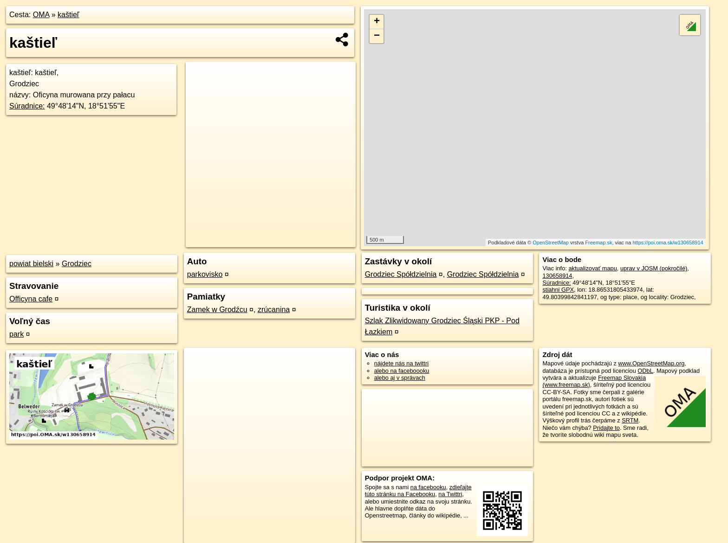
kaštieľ (68, 15)
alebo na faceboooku (401, 370)
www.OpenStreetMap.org (651, 363)
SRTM (630, 420)
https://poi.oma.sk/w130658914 (667, 242)
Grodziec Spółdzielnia (401, 274)
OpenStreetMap (551, 242)
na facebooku (428, 487)
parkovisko (204, 274)
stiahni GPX (558, 289)
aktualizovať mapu (592, 268)
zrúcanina (274, 309)
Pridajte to (606, 427)
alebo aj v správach (399, 377)
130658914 (557, 275)
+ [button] (377, 22)
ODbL (645, 370)
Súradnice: (27, 106)
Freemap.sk (598, 242)
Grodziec (76, 264)
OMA (41, 15)
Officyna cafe (30, 299)
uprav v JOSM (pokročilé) (653, 268)
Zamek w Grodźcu (217, 309)
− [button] (377, 36)
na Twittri (450, 494)
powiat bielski (31, 264)
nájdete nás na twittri (401, 363)
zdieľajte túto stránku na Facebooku (418, 491)
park (16, 334)
